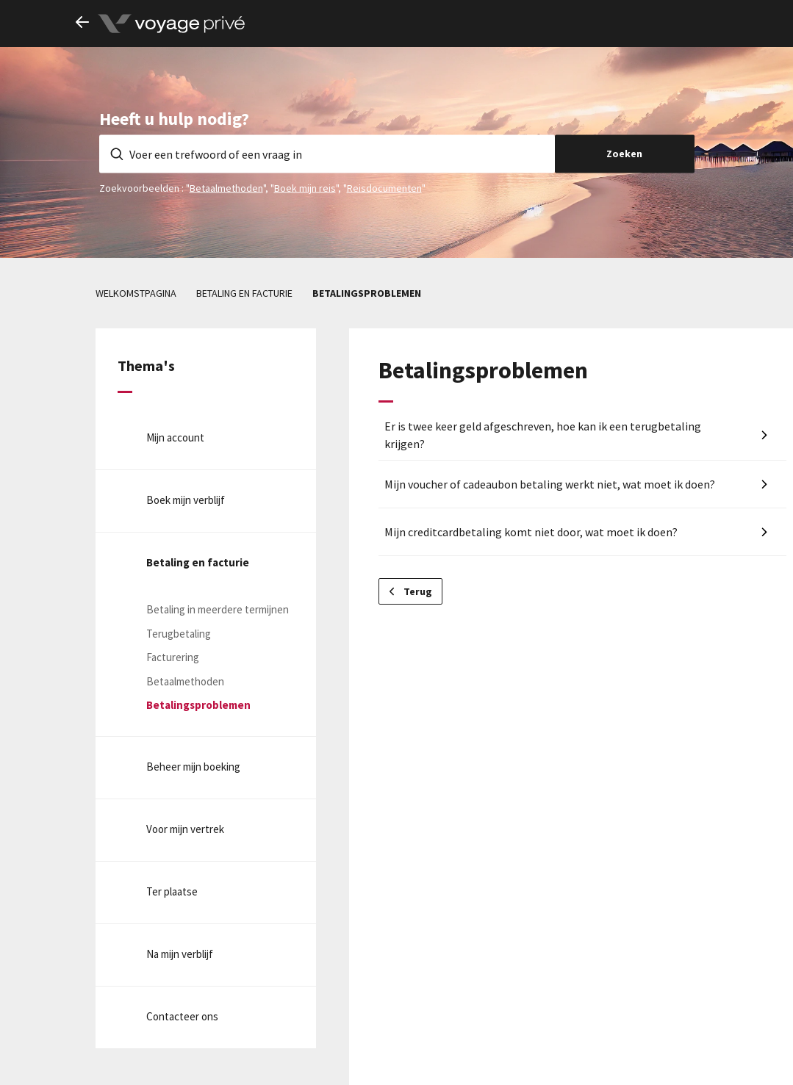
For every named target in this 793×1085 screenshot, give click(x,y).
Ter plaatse (172, 891)
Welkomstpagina (136, 293)
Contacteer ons (182, 1016)
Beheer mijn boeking (193, 767)
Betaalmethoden (226, 187)
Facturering (172, 657)
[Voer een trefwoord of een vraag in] (327, 153)
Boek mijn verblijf (185, 500)
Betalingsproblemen (366, 293)
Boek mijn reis (305, 187)
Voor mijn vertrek (185, 829)
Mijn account (175, 437)
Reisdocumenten (384, 187)
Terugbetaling (178, 634)
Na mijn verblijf (179, 954)
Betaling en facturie (244, 293)
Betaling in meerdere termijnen (217, 609)
